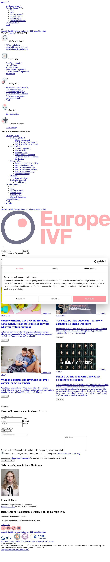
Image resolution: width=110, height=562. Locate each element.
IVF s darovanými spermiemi (17, 94)
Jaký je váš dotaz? (8, 453)
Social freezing (11, 128)
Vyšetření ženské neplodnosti (17, 47)
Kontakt (12, 33)
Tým (12, 10)
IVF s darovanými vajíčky (15, 92)
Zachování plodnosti (18, 180)
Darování (13, 176)
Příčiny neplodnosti (13, 45)
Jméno (24, 419)
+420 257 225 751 (8, 510)
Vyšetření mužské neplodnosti (17, 49)
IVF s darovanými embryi (15, 96)
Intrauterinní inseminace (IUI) (17, 87)
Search (25, 251)
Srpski (29, 31)
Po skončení (10, 74)
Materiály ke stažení (18, 21)
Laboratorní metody (13, 98)
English (10, 31)
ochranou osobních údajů (20, 461)
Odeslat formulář (8, 463)
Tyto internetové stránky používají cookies (37, 544)
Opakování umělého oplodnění (17, 72)
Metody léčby (15, 161)
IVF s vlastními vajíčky (14, 90)
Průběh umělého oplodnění (16, 69)
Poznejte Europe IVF (14, 8)
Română (42, 31)
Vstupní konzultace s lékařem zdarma (15, 553)
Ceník (8, 25)
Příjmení (25, 421)
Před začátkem (11, 65)
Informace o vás (7, 416)
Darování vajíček (12, 114)
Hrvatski (17, 31)
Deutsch (4, 31)
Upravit (55, 299)
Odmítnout (20, 299)
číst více (5, 340)
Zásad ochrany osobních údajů (69, 456)
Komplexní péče (12, 67)
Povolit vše (89, 299)
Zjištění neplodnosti (17, 138)
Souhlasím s (33, 461)
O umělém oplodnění (14, 63)
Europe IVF (5, 2)
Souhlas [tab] (19, 269)
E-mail (25, 423)
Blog (12, 12)
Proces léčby (15, 146)
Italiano (23, 31)
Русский (35, 31)
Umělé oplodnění (12, 6)
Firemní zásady (16, 16)
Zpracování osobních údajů (11, 544)
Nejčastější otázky (12, 23)
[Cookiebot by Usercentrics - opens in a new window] (96, 262)
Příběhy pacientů (16, 14)
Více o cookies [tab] (90, 269)
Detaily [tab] (55, 269)
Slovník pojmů (16, 19)
